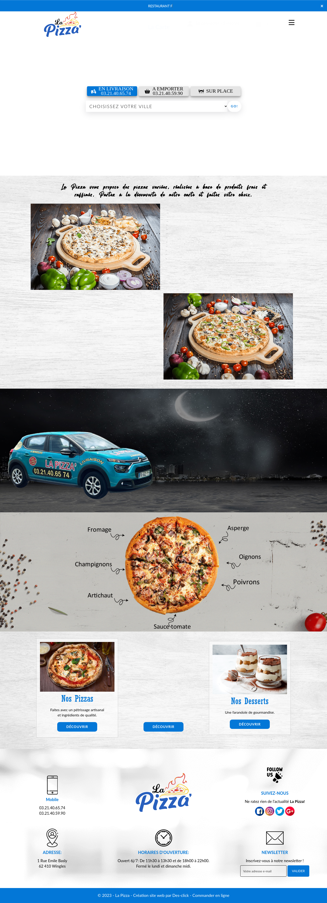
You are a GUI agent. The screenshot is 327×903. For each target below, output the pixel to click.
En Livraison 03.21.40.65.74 (112, 91)
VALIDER (298, 871)
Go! (234, 106)
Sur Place (215, 91)
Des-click (180, 895)
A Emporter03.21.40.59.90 (163, 91)
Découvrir (77, 727)
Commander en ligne (210, 895)
